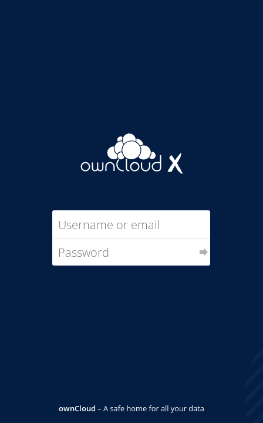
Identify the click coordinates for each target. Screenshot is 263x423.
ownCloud (77, 408)
